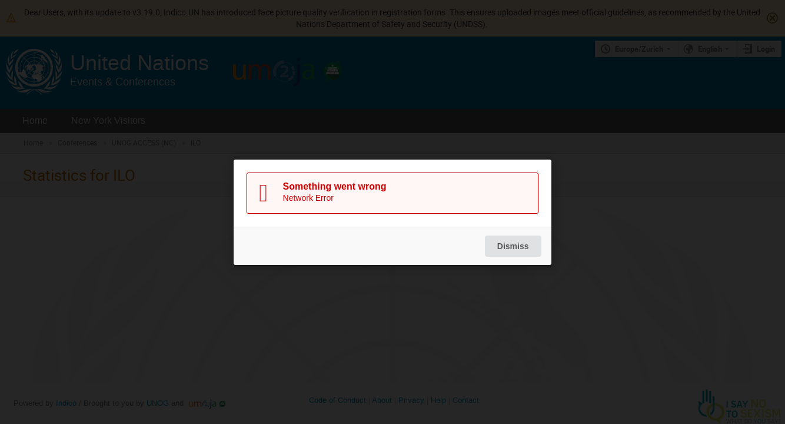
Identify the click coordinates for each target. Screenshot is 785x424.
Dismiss (513, 246)
